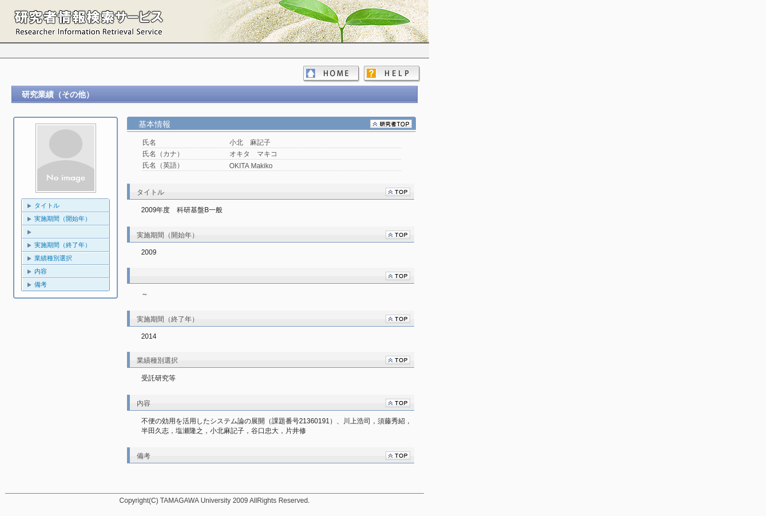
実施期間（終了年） (62, 244)
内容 (40, 271)
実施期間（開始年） (62, 218)
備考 (40, 284)
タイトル (46, 205)
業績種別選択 (53, 258)
